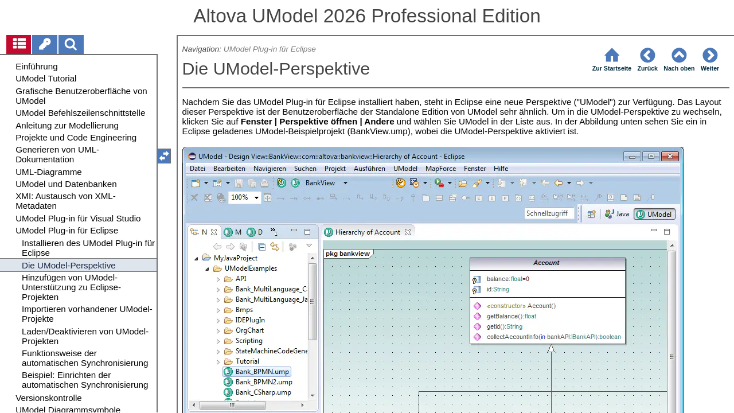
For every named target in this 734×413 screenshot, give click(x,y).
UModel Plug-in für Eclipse (270, 49)
